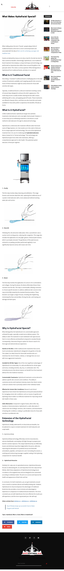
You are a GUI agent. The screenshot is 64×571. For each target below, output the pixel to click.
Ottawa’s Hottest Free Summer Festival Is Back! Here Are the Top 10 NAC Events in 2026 (56, 69)
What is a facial (16, 514)
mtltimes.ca (33, 501)
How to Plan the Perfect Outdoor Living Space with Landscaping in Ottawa (55, 40)
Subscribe (13, 7)
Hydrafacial (9, 514)
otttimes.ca (25, 501)
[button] (49, 6)
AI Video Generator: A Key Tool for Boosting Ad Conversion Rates (56, 22)
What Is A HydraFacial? (27, 514)
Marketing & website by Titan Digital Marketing (32, 558)
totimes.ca (17, 501)
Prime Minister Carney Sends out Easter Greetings (56, 87)
